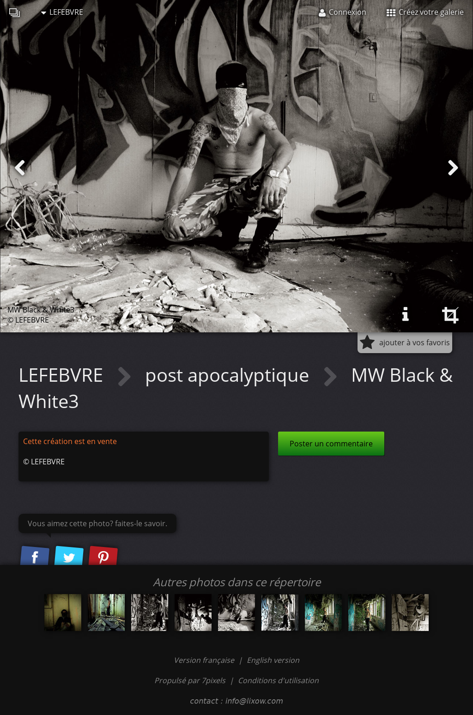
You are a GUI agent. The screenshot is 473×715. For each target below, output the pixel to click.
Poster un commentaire (331, 444)
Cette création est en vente (70, 441)
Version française (205, 660)
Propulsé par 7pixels (189, 680)
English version (273, 660)
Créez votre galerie (425, 12)
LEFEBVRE (62, 12)
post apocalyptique (229, 374)
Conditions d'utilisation (278, 680)
